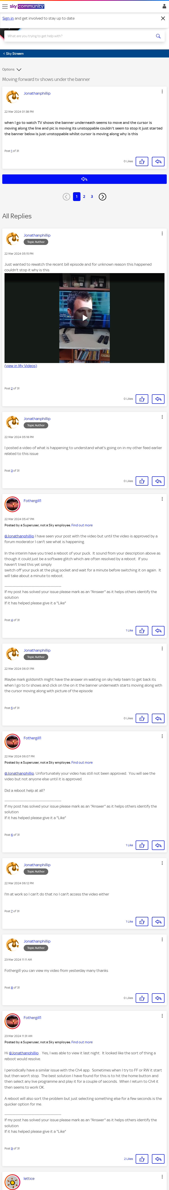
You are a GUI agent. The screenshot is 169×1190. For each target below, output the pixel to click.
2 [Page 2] (84, 196)
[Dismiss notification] (163, 18)
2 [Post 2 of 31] (12, 388)
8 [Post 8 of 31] (12, 987)
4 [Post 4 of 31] (12, 620)
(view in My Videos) (21, 365)
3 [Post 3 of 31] (12, 470)
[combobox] (76, 36)
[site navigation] (5, 6)
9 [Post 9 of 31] (12, 1148)
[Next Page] (102, 196)
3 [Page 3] (92, 196)
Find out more (82, 525)
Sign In (163, 7)
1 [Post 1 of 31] (11, 151)
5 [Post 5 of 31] (12, 708)
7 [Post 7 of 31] (12, 911)
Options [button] (8, 69)
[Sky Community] (27, 6)
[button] (162, 91)
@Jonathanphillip (19, 536)
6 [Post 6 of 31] (12, 834)
